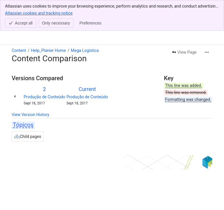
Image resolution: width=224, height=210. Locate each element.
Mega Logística (85, 50)
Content (19, 50)
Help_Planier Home (48, 50)
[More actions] (206, 52)
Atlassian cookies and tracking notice (39, 12)
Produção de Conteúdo (44, 96)
